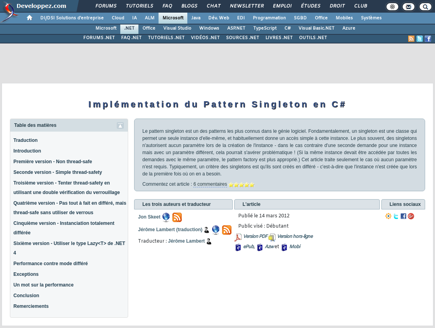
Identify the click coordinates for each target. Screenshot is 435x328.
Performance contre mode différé (50, 263)
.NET (129, 28)
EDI (241, 18)
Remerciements (31, 306)
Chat (213, 6)
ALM (150, 18)
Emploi (282, 6)
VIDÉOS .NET (205, 38)
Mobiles (344, 18)
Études (310, 6)
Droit (337, 6)
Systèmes (371, 18)
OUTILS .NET (313, 38)
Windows (209, 28)
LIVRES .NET (279, 38)
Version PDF (255, 237)
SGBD (300, 18)
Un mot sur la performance (43, 285)
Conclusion (26, 295)
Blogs (189, 6)
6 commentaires (210, 184)
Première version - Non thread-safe (52, 161)
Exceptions (26, 274)
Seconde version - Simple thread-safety (57, 172)
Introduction (27, 151)
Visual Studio (177, 28)
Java (195, 18)
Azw (269, 247)
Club (360, 6)
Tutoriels (139, 6)
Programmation (269, 18)
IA (134, 18)
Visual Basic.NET (316, 28)
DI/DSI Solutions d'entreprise (72, 18)
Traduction (25, 140)
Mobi (294, 247)
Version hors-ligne (294, 237)
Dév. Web (218, 18)
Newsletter (246, 6)
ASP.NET (236, 28)
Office (321, 18)
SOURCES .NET (242, 38)
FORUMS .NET (99, 38)
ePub (248, 247)
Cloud (118, 18)
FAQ (166, 6)
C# (287, 28)
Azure (348, 28)
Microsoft (172, 18)
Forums (105, 6)
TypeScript (264, 28)
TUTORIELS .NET (166, 38)
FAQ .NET (131, 38)
